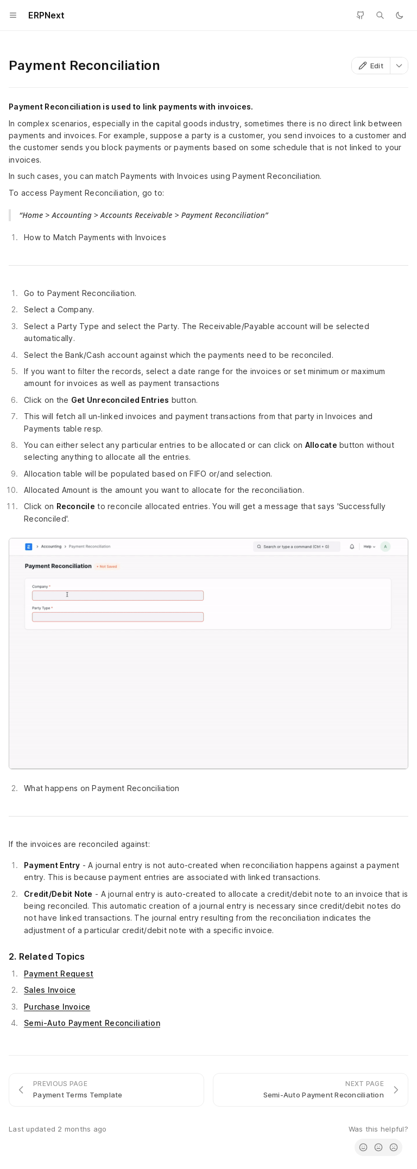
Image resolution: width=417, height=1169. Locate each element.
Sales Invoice (50, 989)
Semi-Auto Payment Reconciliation (92, 1022)
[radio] (363, 1147)
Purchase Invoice (57, 1006)
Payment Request (58, 973)
